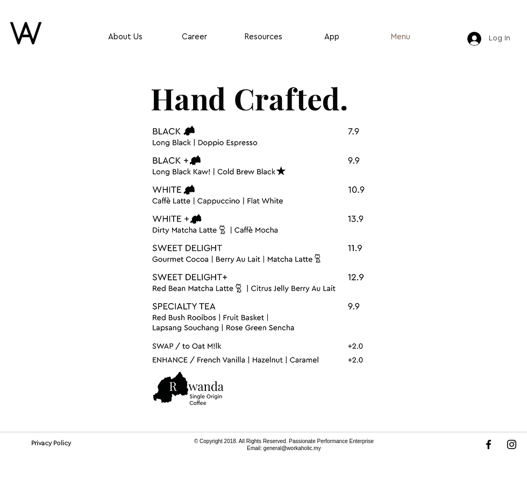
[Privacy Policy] (50, 443)
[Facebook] (488, 444)
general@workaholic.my (292, 448)
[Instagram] (511, 444)
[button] (263, 249)
